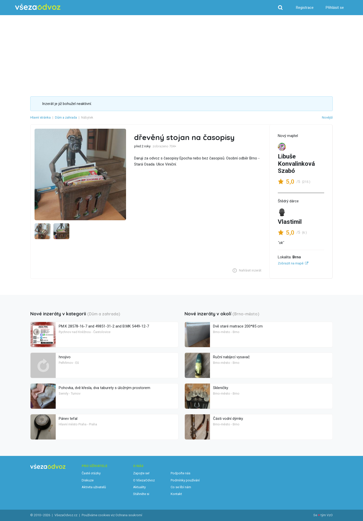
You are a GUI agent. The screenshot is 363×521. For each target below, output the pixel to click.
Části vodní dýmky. (228, 418)
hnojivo (65, 357)
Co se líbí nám (181, 487)
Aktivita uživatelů (94, 487)
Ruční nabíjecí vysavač (231, 357)
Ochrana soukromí (128, 515)
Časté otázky (91, 473)
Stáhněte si (141, 494)
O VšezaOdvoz (144, 480)
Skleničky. (221, 388)
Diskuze (88, 480)
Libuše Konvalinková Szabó (296, 164)
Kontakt (176, 494)
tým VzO (327, 515)
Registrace (305, 7)
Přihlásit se (335, 7)
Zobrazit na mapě (291, 263)
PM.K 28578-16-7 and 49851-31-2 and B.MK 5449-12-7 (104, 326)
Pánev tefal (68, 418)
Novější (327, 117)
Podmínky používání (185, 480)
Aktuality (139, 487)
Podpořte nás (180, 473)
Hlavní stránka (40, 117)
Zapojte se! (141, 473)
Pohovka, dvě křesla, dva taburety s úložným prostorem (104, 388)
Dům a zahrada (66, 117)
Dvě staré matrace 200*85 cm (238, 326)
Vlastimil (290, 221)
